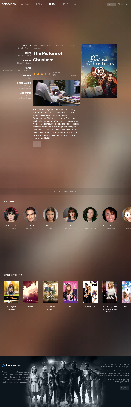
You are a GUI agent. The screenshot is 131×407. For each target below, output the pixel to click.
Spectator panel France (121, 375)
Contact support (123, 367)
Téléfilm (58, 46)
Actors (56, 192)
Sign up (111, 4)
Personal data (124, 371)
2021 (50, 46)
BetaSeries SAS (101, 373)
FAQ (115, 367)
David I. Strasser (24, 48)
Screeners (117, 373)
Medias (110, 373)
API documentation (106, 367)
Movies (43, 46)
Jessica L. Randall (24, 55)
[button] (11, 218)
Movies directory (123, 364)
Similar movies (71, 192)
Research (126, 373)
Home (35, 46)
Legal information (99, 371)
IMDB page (26, 85)
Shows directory (110, 364)
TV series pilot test (105, 375)
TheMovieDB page (24, 88)
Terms (116, 371)
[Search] (127, 4)
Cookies (109, 371)
